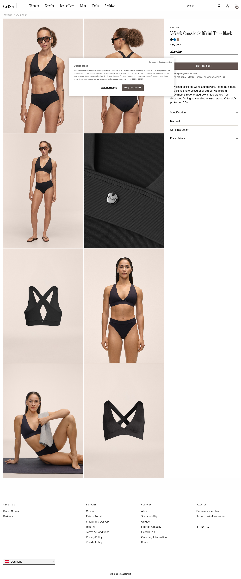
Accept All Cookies (132, 88)
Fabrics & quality (151, 527)
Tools (95, 5)
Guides (145, 521)
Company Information (154, 537)
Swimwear (21, 14)
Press (144, 542)
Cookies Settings (109, 87)
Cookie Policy (94, 542)
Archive (110, 5)
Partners (8, 516)
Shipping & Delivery (97, 521)
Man (83, 5)
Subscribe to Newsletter (210, 516)
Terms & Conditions (97, 532)
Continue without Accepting (160, 62)
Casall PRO (148, 532)
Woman (34, 5)
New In (49, 5)
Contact (90, 511)
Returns (90, 527)
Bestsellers (67, 5)
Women (8, 14)
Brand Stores (11, 511)
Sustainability (149, 516)
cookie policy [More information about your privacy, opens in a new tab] (137, 79)
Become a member (207, 511)
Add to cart (204, 66)
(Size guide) (176, 51)
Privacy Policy (94, 537)
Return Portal (94, 516)
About (144, 511)
